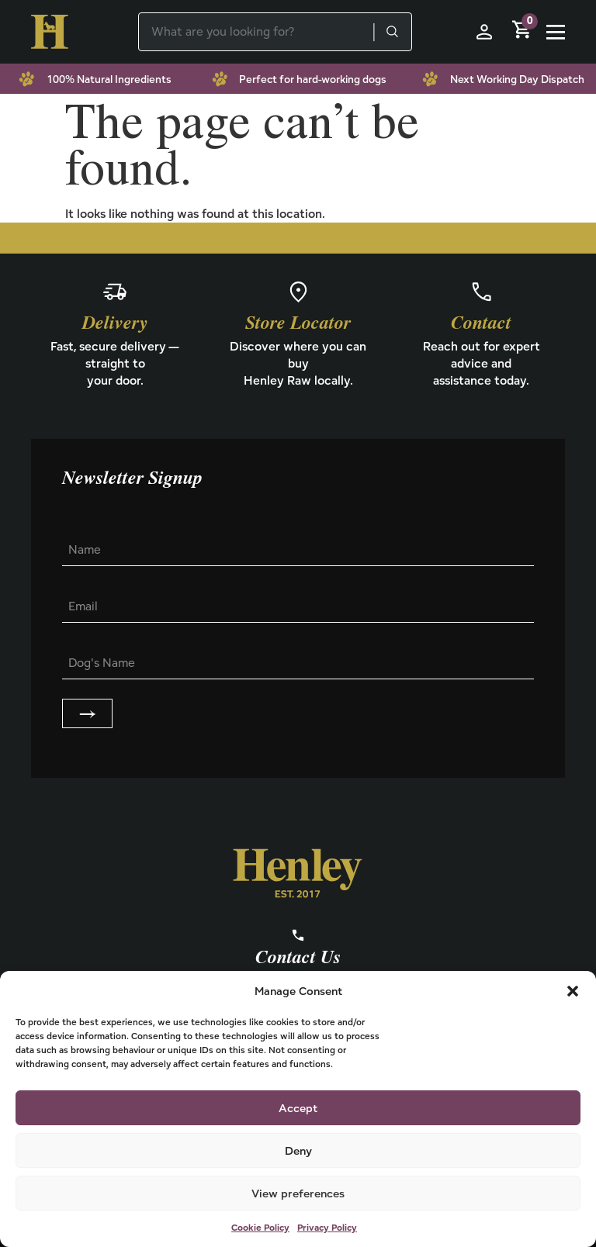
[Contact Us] (298, 935)
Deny (298, 1150)
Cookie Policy (260, 1227)
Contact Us (298, 958)
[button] (572, 991)
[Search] (392, 32)
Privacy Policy (327, 1227)
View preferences (298, 1193)
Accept (298, 1107)
